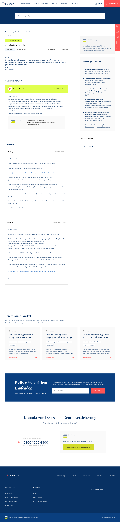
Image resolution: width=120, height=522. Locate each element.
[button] (117, 26)
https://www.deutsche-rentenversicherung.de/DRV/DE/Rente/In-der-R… (31, 173)
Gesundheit (86, 476)
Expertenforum (37, 497)
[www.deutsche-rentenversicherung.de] (78, 447)
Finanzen (112, 476)
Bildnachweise (9, 505)
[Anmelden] (98, 391)
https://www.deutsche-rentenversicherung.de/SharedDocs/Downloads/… (32, 272)
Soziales (99, 476)
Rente (74, 476)
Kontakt (35, 493)
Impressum (8, 493)
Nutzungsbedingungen (103, 127)
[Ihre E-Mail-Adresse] (70, 391)
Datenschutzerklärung (11, 497)
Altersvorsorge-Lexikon (40, 501)
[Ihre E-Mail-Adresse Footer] (102, 489)
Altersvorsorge (60, 476)
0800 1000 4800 (36, 442)
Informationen (89, 127)
